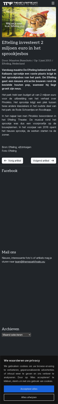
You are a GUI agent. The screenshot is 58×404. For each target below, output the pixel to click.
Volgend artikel (43, 160)
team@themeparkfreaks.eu (30, 261)
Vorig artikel (12, 160)
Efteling (6, 63)
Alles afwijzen (29, 397)
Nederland (18, 63)
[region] (29, 379)
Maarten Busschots (20, 60)
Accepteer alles (29, 389)
